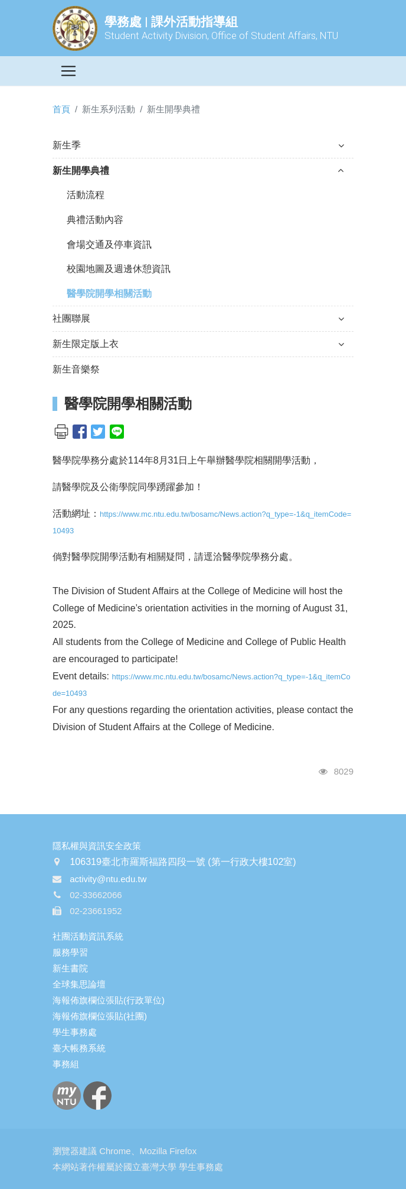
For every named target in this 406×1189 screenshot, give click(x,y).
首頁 (61, 109)
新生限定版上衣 (198, 344)
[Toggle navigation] (68, 71)
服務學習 (70, 952)
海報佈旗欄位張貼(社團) (100, 1016)
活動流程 (85, 195)
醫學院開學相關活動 (109, 294)
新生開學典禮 (198, 171)
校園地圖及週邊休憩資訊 (119, 269)
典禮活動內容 (95, 220)
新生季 (198, 145)
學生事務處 (75, 1032)
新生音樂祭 (76, 369)
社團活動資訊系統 (88, 936)
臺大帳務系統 (79, 1048)
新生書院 (70, 968)
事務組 (66, 1064)
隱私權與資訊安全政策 (97, 846)
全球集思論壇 (79, 984)
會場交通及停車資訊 (109, 244)
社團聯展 (198, 318)
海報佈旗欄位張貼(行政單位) (109, 1000)
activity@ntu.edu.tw (108, 879)
